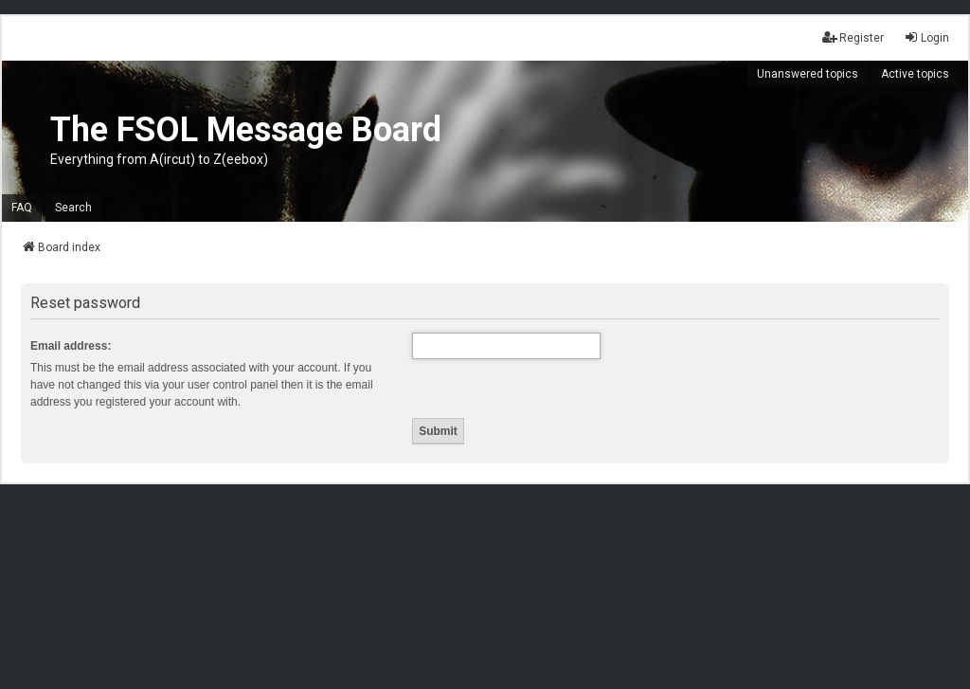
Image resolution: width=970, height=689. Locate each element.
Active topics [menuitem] (915, 74)
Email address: (70, 346)
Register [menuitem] (853, 37)
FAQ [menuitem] (21, 207)
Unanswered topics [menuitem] (807, 74)
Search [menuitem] (73, 207)
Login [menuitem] (926, 37)
